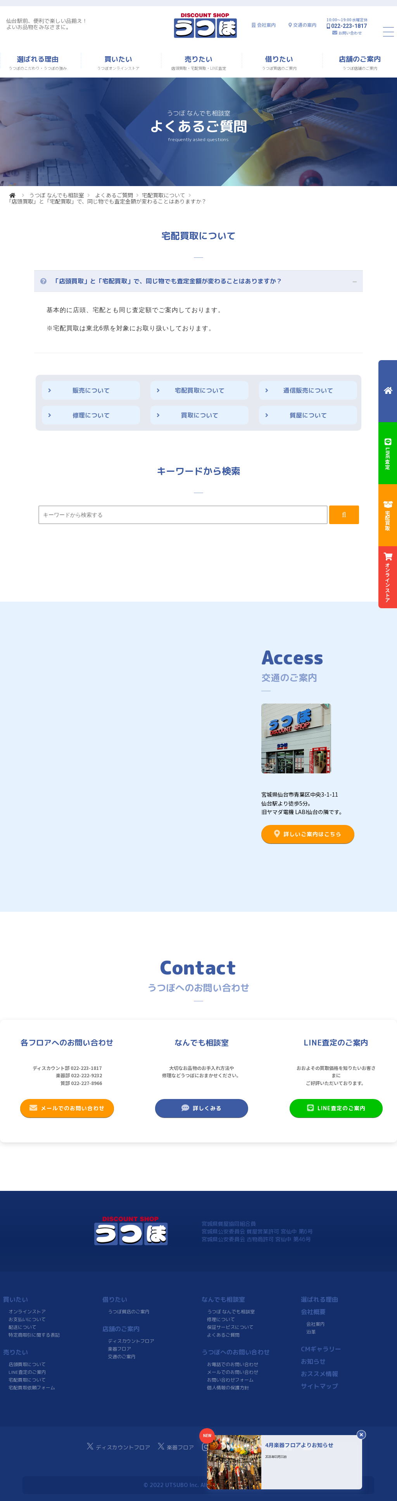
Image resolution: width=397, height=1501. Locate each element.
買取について (199, 415)
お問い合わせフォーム (230, 1380)
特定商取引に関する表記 (34, 1335)
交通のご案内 (122, 1356)
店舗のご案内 (121, 1329)
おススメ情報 (319, 1374)
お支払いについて (27, 1319)
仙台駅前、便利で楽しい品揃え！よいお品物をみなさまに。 (47, 24)
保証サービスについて (230, 1327)
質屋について (308, 415)
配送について (22, 1327)
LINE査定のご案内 (336, 1108)
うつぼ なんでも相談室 (56, 195)
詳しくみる (201, 1108)
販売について (91, 390)
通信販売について (308, 390)
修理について (91, 415)
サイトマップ (319, 1386)
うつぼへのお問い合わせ (236, 1352)
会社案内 (266, 25)
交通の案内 (304, 25)
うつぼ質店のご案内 (129, 1311)
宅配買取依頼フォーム (32, 1387)
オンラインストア (27, 1311)
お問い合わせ (350, 32)
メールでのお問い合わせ (67, 1108)
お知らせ (313, 1361)
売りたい (15, 1352)
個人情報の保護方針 (228, 1387)
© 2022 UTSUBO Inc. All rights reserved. (198, 1485)
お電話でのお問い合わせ (232, 1364)
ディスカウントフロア (131, 1341)
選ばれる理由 (319, 1299)
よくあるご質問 (114, 195)
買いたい (15, 1299)
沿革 (311, 1331)
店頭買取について (27, 1364)
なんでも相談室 (223, 1299)
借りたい (114, 1299)
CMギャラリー (321, 1349)
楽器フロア (119, 1349)
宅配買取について (163, 195)
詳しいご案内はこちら (308, 834)
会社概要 (313, 1312)
